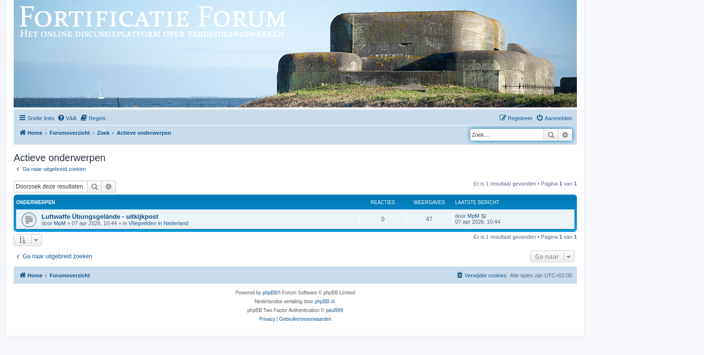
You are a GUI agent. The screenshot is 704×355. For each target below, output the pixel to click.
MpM (60, 223)
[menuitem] (67, 118)
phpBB (270, 292)
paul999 (335, 310)
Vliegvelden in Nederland (158, 223)
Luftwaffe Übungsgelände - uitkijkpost (100, 216)
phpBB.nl (325, 301)
